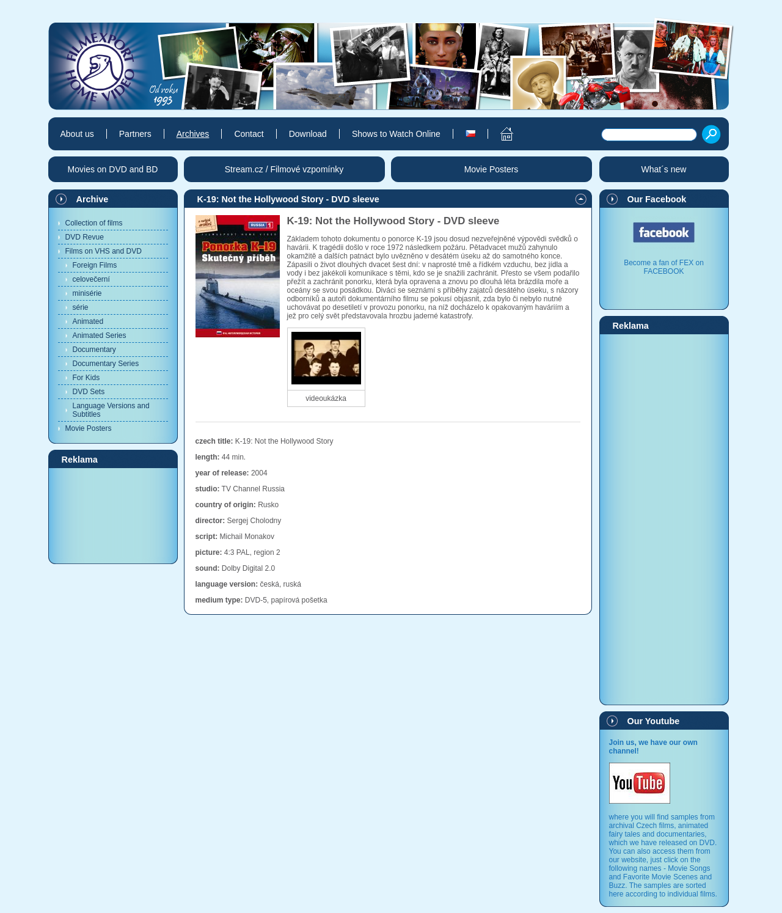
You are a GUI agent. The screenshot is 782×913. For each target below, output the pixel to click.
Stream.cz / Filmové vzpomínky (284, 169)
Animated (88, 321)
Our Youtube (653, 721)
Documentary (94, 349)
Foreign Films (95, 265)
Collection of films (94, 223)
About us (77, 134)
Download (308, 134)
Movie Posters (88, 428)
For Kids (86, 377)
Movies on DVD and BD (113, 169)
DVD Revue (84, 237)
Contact (248, 134)
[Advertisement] (113, 515)
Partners (135, 134)
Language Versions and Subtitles (111, 410)
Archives (193, 134)
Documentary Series (106, 363)
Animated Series (99, 335)
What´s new (664, 169)
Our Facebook (657, 199)
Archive (92, 199)
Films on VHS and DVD (103, 251)
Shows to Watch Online (396, 134)
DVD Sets (89, 391)
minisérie (87, 293)
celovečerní (91, 279)
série (81, 307)
